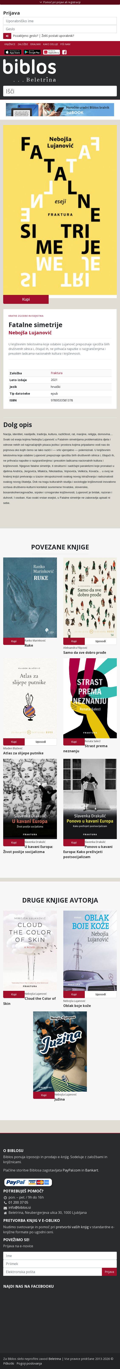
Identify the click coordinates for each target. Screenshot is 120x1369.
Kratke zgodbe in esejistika (25, 315)
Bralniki (35, 44)
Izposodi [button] (101, 641)
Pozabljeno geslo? (25, 36)
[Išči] (60, 91)
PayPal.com (71, 1170)
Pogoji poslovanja (29, 1363)
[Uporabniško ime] (60, 21)
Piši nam (65, 44)
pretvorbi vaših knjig (72, 1227)
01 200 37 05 (18, 1202)
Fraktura (56, 373)
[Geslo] (60, 29)
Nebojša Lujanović (30, 332)
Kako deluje (50, 44)
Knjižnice (9, 44)
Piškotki (8, 1363)
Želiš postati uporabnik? (58, 36)
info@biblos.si (19, 1207)
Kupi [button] (26, 299)
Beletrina (54, 1359)
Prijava (109, 1272)
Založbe (23, 44)
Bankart (91, 1170)
